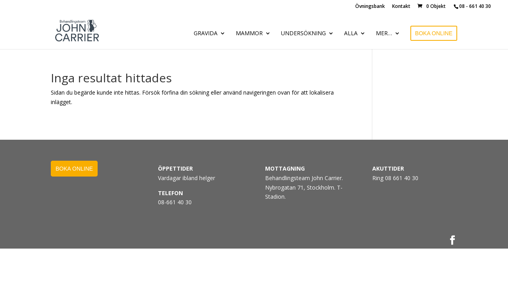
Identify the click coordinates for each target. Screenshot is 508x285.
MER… (384, 33)
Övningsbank (370, 7)
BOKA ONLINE (433, 33)
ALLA (351, 33)
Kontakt (401, 7)
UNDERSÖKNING (303, 33)
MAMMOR (249, 33)
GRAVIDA (205, 33)
